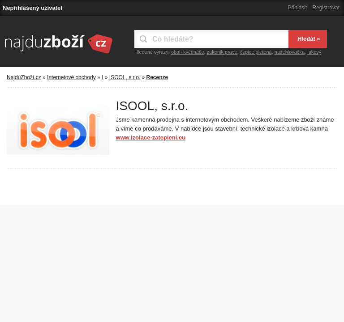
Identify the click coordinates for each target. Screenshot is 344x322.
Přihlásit (297, 7)
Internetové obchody (71, 77)
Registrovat (326, 7)
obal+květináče (187, 52)
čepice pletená (256, 52)
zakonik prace (222, 52)
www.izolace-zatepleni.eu (151, 137)
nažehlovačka (290, 52)
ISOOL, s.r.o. (124, 77)
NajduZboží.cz (24, 77)
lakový (314, 52)
